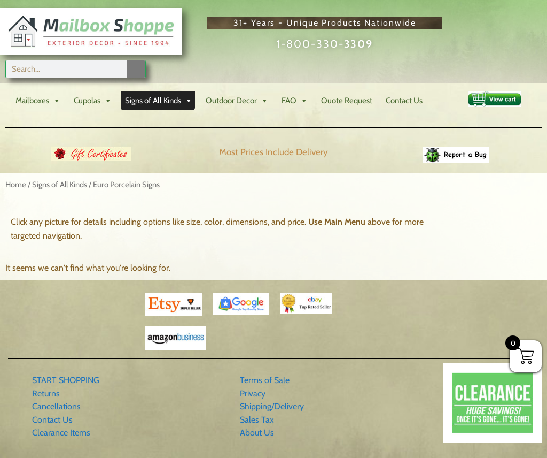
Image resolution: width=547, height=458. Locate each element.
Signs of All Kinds (59, 184)
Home (15, 184)
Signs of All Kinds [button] (158, 100)
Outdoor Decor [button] (237, 100)
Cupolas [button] (93, 100)
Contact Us (404, 100)
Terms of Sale (265, 380)
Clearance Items (61, 433)
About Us (257, 433)
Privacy (252, 393)
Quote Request (346, 100)
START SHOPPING (65, 380)
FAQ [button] (295, 100)
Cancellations (56, 406)
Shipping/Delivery (272, 406)
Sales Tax (257, 420)
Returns (46, 393)
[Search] (136, 69)
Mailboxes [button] (37, 100)
